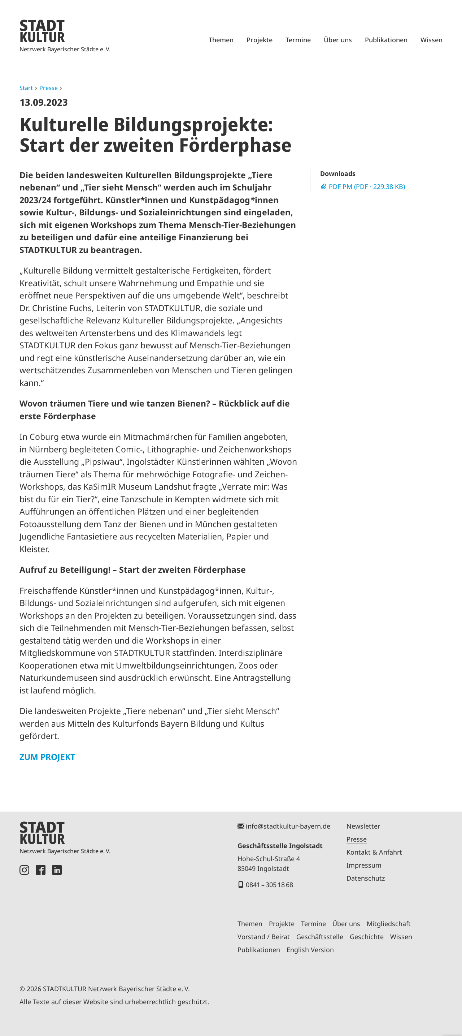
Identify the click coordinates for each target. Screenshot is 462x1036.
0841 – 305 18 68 (269, 884)
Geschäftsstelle (319, 936)
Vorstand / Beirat (263, 936)
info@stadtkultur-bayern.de (288, 826)
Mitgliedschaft (389, 923)
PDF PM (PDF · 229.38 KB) (367, 186)
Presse (48, 88)
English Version (310, 949)
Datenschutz (365, 878)
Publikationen (386, 39)
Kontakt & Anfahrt (374, 852)
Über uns (338, 39)
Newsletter (363, 826)
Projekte (260, 39)
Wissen (431, 39)
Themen (221, 39)
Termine (298, 39)
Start (26, 88)
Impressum (364, 865)
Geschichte (367, 936)
